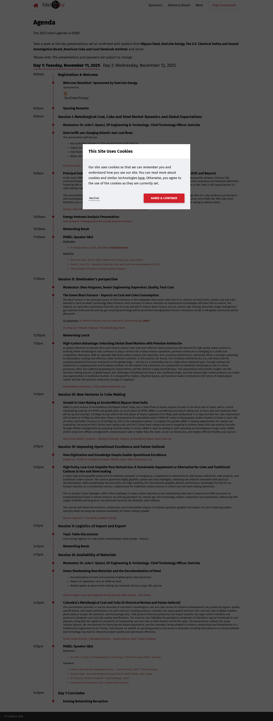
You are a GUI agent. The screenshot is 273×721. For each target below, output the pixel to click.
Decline (94, 198)
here (141, 178)
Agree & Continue (164, 198)
